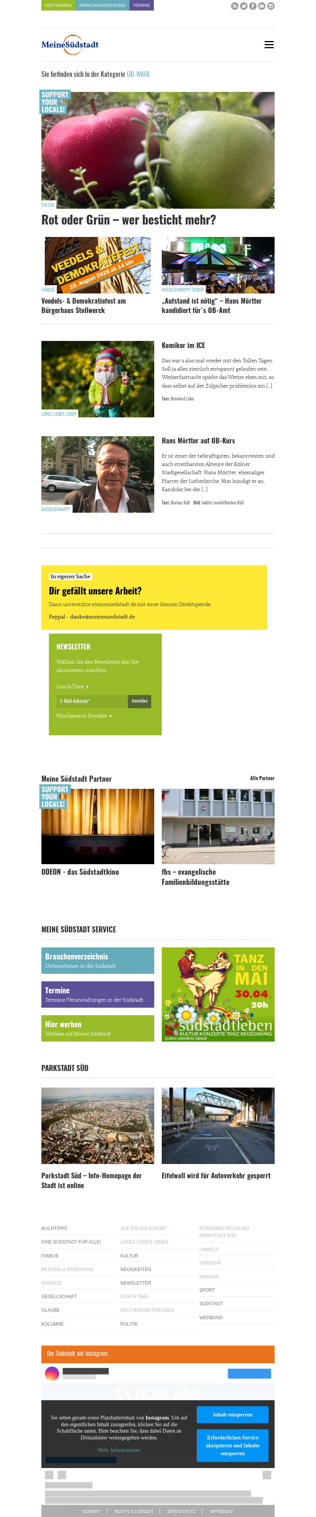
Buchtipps (54, 1228)
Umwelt (209, 1249)
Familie (48, 290)
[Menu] (269, 44)
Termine (141, 5)
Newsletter (135, 1283)
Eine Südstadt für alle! (71, 1242)
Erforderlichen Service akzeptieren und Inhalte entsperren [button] (233, 1445)
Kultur (129, 1256)
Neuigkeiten (135, 1269)
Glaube (50, 1310)
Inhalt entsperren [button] (232, 1415)
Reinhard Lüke (182, 399)
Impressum (221, 1511)
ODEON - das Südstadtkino (80, 872)
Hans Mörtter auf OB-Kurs (198, 441)
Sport (207, 1290)
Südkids (51, 1283)
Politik (47, 205)
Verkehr (210, 1263)
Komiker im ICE (183, 346)
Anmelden (139, 701)
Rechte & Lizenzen (134, 1511)
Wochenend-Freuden (82, 716)
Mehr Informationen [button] (119, 1450)
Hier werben (58, 5)
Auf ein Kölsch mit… (146, 1228)
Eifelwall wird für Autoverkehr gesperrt (216, 1176)
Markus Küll (180, 503)
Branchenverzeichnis (102, 5)
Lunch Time (70, 687)
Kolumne (52, 1324)
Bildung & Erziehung (67, 1269)
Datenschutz (181, 1511)
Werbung (211, 1317)
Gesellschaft (59, 1296)
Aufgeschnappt (55, 509)
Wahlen (209, 1276)
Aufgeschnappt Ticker (183, 290)
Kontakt (91, 1511)
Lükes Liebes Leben (58, 414)
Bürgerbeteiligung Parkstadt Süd (224, 1232)
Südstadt (211, 1303)
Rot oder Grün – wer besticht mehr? (128, 221)
